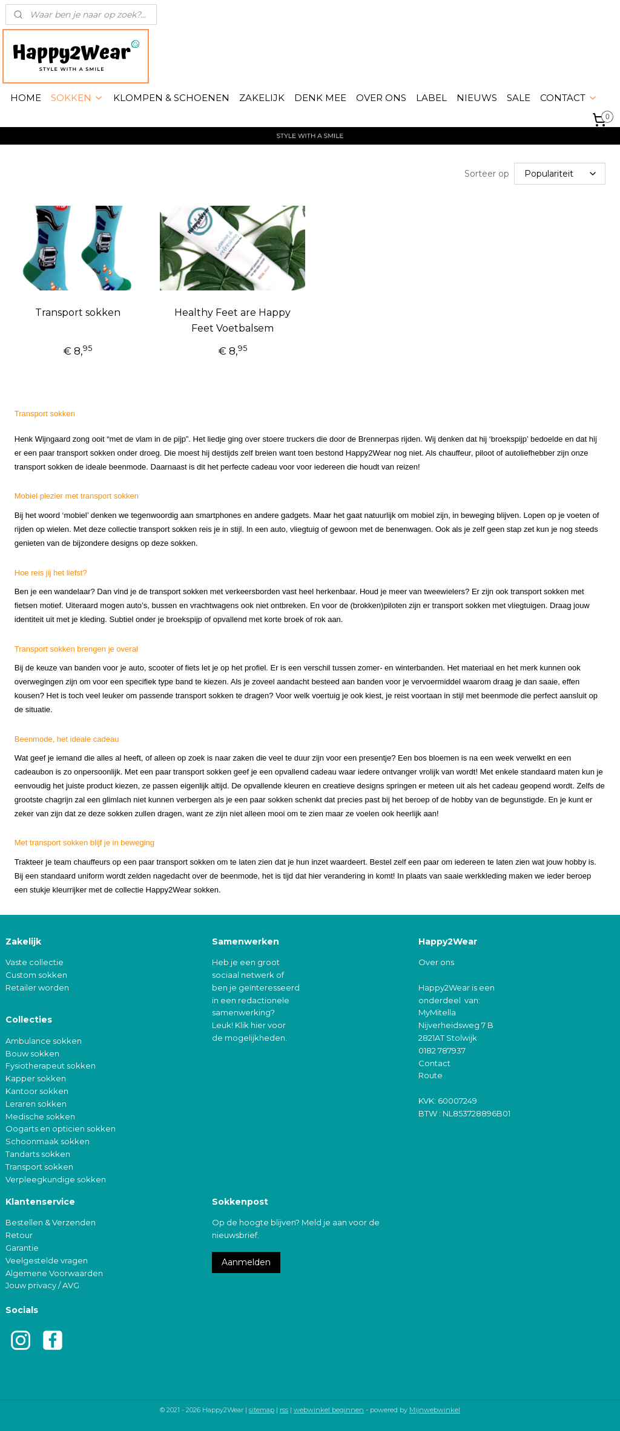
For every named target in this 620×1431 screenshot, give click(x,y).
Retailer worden (37, 986)
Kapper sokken (35, 1077)
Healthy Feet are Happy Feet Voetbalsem (232, 319)
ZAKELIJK (262, 97)
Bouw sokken (32, 1052)
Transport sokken (77, 311)
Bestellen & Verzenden (50, 1221)
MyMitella (437, 1011)
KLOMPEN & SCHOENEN (171, 97)
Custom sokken (36, 973)
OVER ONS (381, 97)
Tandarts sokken (37, 1153)
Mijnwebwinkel (434, 1408)
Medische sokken (40, 1115)
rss (284, 1408)
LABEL (431, 97)
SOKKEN (77, 97)
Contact (434, 1062)
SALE (518, 97)
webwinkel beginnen (329, 1408)
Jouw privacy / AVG (42, 1284)
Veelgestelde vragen (46, 1259)
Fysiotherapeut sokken (50, 1064)
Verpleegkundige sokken (55, 1178)
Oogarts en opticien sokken (60, 1127)
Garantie (22, 1246)
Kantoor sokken (36, 1090)
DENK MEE (320, 97)
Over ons (436, 961)
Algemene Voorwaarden (54, 1272)
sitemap (261, 1408)
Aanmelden (246, 1261)
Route (430, 1074)
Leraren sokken (36, 1102)
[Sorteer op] (560, 173)
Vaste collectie (34, 961)
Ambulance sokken (43, 1039)
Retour (19, 1234)
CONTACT (569, 97)
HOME (25, 97)
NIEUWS (477, 97)
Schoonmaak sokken (47, 1140)
